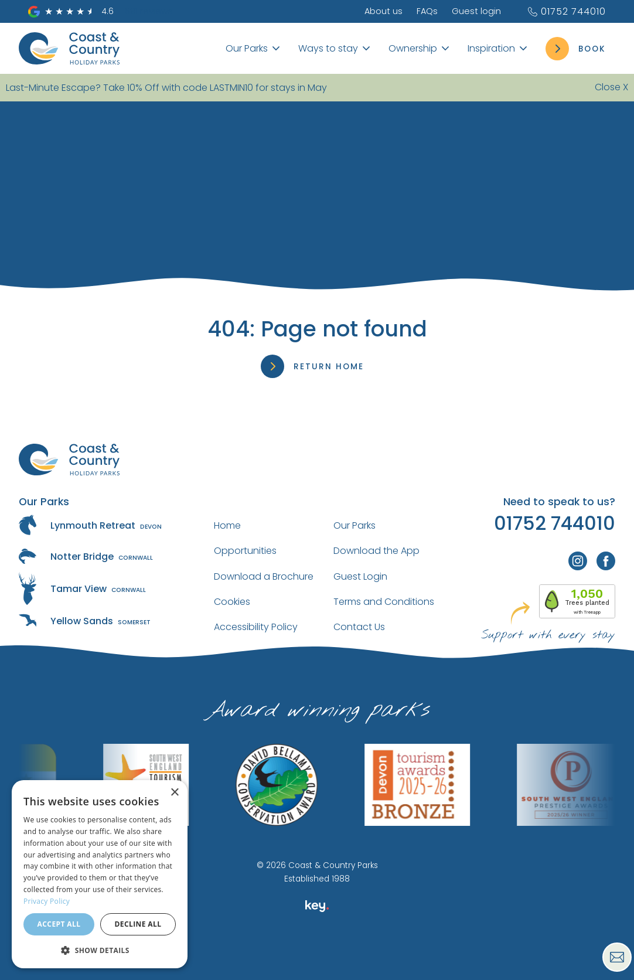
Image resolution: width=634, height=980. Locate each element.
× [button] (174, 792)
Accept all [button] (59, 924)
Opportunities (245, 550)
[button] (99, 950)
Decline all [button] (138, 924)
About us (383, 11)
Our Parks (354, 525)
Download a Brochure (263, 576)
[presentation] (316, 953)
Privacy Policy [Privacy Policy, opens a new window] (46, 901)
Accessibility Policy (256, 627)
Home (227, 525)
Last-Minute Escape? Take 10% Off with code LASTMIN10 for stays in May (166, 87)
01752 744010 (566, 11)
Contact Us (359, 627)
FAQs (427, 11)
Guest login (476, 11)
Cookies (232, 601)
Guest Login (360, 576)
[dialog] (100, 874)
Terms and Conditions (383, 601)
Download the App (376, 550)
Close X (611, 87)
